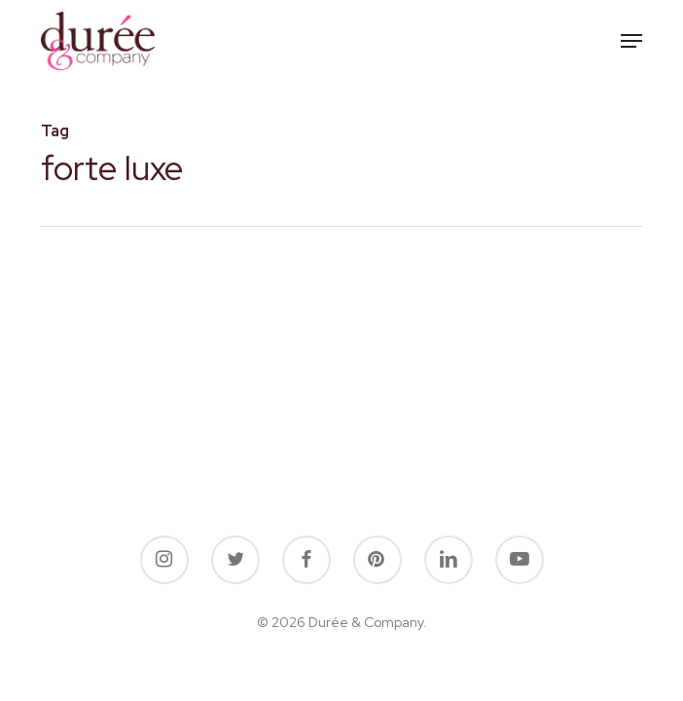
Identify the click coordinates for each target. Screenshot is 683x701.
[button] (631, 41)
